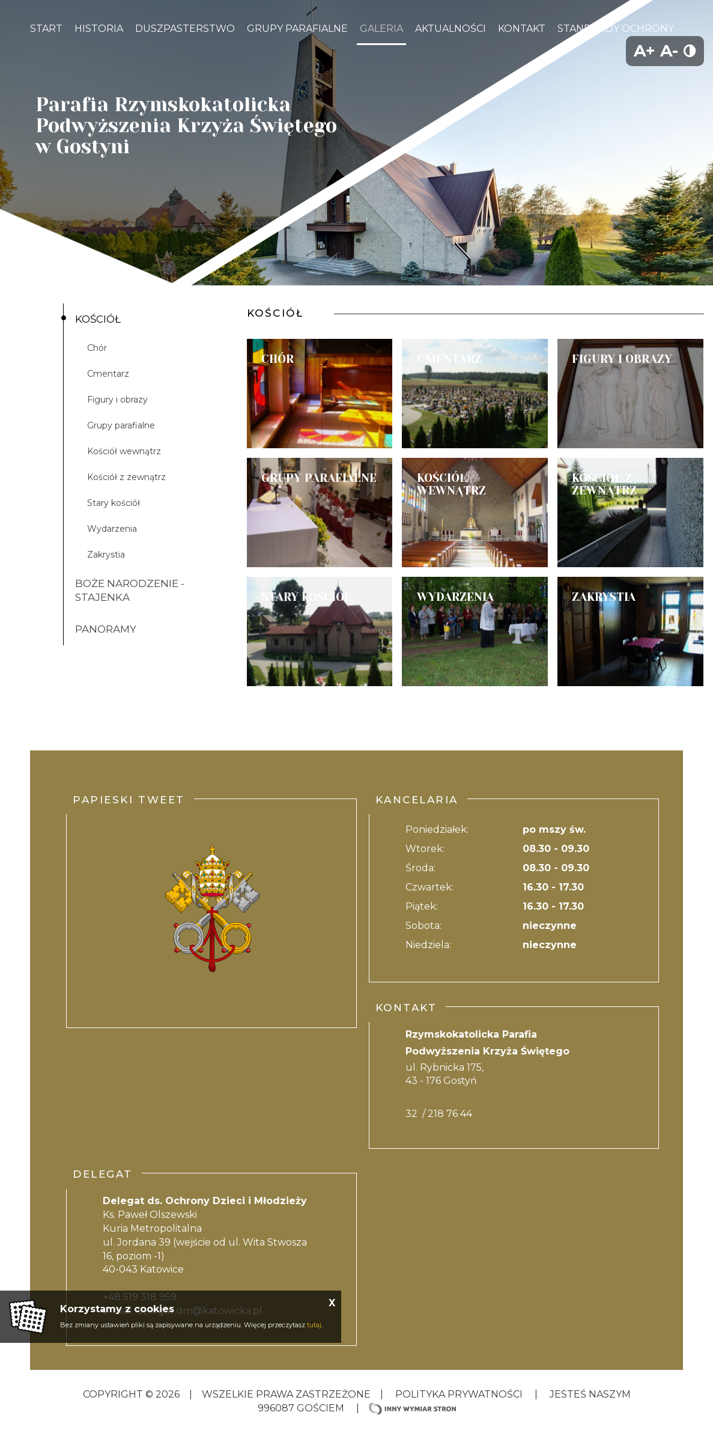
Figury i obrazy (117, 399)
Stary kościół (113, 502)
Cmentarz (108, 373)
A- (669, 51)
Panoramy (105, 629)
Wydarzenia (112, 528)
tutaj (314, 1325)
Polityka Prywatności (459, 1394)
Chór (97, 347)
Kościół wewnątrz (124, 451)
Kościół (98, 319)
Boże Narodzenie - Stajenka (129, 590)
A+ (644, 51)
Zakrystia (106, 554)
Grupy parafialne (121, 425)
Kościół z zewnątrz (126, 477)
